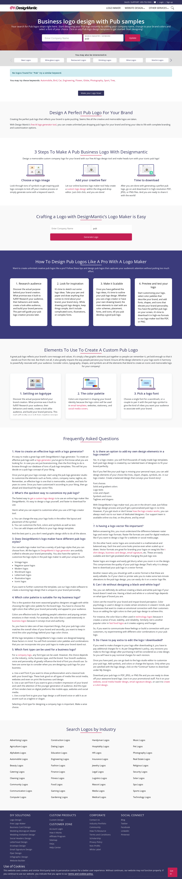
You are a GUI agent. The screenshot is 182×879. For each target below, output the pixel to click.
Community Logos (19, 783)
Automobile (46, 79)
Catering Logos (17, 771)
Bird (55, 79)
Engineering (68, 79)
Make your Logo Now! (91, 92)
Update (132, 37)
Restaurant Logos (78, 59)
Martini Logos (157, 59)
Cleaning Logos (17, 777)
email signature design (141, 681)
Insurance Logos (100, 758)
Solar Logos (138, 777)
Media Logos (98, 790)
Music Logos (139, 739)
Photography (96, 79)
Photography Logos (142, 752)
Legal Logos (98, 771)
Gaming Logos (58, 790)
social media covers (78, 408)
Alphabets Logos (18, 752)
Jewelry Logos (99, 764)
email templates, (79, 404)
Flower (79, 79)
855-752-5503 (145, 2)
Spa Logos (138, 783)
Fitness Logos (57, 777)
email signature (134, 552)
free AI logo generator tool (43, 124)
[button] (170, 60)
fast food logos (116, 622)
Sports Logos (139, 790)
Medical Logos (99, 796)
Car (60, 79)
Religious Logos (140, 764)
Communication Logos (21, 790)
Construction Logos (60, 739)
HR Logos (96, 752)
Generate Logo (91, 236)
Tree (112, 79)
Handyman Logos (100, 739)
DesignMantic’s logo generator (55, 549)
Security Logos (140, 771)
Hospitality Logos (100, 745)
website (97, 681)
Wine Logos (131, 59)
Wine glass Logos (52, 59)
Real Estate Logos (141, 758)
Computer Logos (18, 796)
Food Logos (56, 783)
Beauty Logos (16, 764)
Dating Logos (57, 745)
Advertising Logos (18, 739)
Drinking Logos (105, 59)
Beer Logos (26, 59)
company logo (25, 654)
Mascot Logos (99, 783)
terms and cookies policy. (80, 873)
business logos (19, 620)
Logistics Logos (99, 777)
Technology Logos (142, 796)
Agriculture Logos (18, 745)
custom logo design (76, 188)
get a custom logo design (42, 497)
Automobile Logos (19, 758)
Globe (86, 79)
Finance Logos (58, 771)
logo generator (44, 459)
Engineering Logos (60, 758)
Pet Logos (138, 745)
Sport (106, 79)
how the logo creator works (146, 510)
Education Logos (59, 752)
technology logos (144, 616)
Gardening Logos (59, 796)
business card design (53, 678)
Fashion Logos (58, 764)
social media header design (115, 681)
